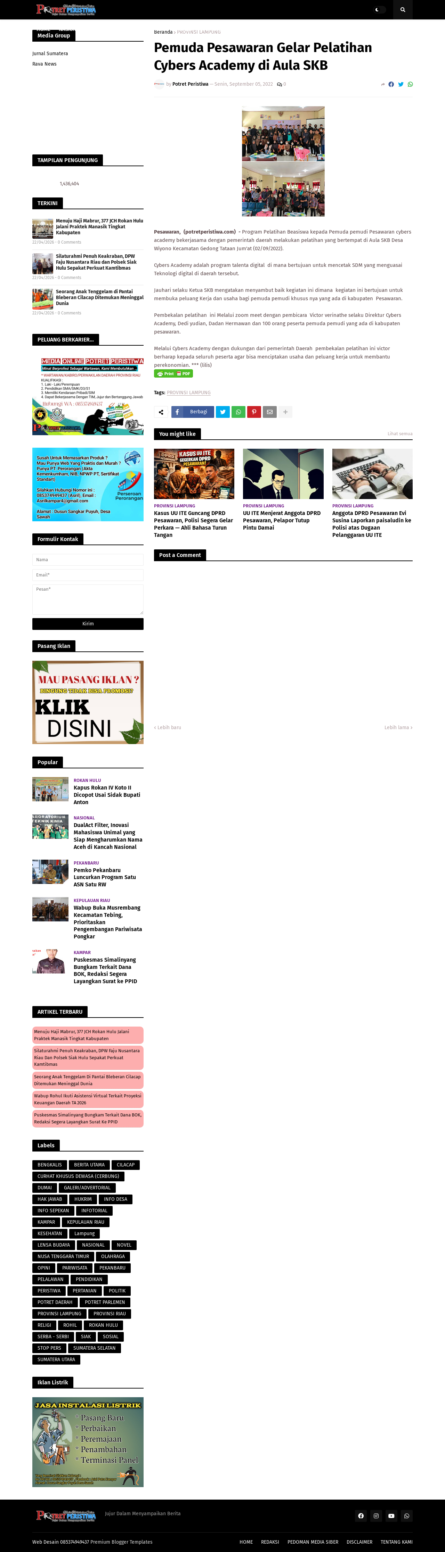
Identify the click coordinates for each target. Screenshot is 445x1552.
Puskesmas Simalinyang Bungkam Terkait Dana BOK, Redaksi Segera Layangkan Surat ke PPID (105, 970)
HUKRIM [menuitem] (185, 29)
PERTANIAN (85, 1291)
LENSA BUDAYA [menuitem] (253, 29)
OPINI (44, 1268)
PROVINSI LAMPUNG (189, 393)
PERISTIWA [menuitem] (215, 29)
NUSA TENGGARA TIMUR (63, 1256)
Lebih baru (169, 728)
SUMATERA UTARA (56, 1360)
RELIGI (44, 1325)
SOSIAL (111, 1337)
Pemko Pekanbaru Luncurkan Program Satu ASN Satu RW (105, 877)
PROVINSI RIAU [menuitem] (108, 29)
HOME (246, 1542)
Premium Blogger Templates (121, 1542)
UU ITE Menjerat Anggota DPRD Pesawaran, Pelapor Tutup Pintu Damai (282, 520)
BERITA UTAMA (89, 1165)
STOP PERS (49, 1348)
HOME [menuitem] (43, 29)
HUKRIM (83, 1199)
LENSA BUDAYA (54, 1245)
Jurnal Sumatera (50, 54)
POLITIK (117, 1291)
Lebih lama (397, 728)
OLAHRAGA (113, 1256)
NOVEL (124, 1245)
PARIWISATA (74, 1268)
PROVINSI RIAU (110, 1314)
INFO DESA (115, 1199)
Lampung (84, 1234)
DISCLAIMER (359, 1542)
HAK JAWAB (50, 1199)
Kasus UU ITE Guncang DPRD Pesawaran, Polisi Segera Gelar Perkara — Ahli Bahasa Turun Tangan (193, 524)
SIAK (86, 1337)
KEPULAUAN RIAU (85, 1222)
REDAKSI (270, 1542)
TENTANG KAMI (397, 1542)
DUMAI (45, 1188)
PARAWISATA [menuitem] (152, 29)
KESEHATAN (50, 1234)
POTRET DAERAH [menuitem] (299, 29)
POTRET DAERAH (55, 1302)
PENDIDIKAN (89, 1279)
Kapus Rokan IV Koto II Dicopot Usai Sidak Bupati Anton (107, 794)
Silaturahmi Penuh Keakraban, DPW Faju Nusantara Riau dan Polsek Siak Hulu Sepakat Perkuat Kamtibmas (96, 262)
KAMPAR (46, 1222)
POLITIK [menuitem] (335, 29)
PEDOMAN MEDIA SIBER (313, 1542)
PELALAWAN (51, 1279)
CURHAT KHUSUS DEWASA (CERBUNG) (78, 1176)
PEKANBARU (112, 1268)
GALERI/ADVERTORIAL (87, 1188)
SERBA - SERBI (53, 1337)
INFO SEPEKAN (53, 1211)
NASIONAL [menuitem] (70, 29)
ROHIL (70, 1325)
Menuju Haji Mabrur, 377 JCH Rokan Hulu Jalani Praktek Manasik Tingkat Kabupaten (99, 227)
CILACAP (126, 1165)
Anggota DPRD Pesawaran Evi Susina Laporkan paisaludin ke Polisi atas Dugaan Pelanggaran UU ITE (371, 524)
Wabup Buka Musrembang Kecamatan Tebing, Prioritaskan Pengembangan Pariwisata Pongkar (108, 922)
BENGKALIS (50, 1165)
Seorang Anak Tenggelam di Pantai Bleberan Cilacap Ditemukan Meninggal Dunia (100, 297)
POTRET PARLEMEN (105, 1302)
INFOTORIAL (94, 1211)
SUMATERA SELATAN (94, 1348)
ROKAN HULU (103, 1325)
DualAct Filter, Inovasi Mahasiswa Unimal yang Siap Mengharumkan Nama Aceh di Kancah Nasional (108, 836)
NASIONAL (93, 1245)
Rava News (44, 64)
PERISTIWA (49, 1291)
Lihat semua (400, 433)
